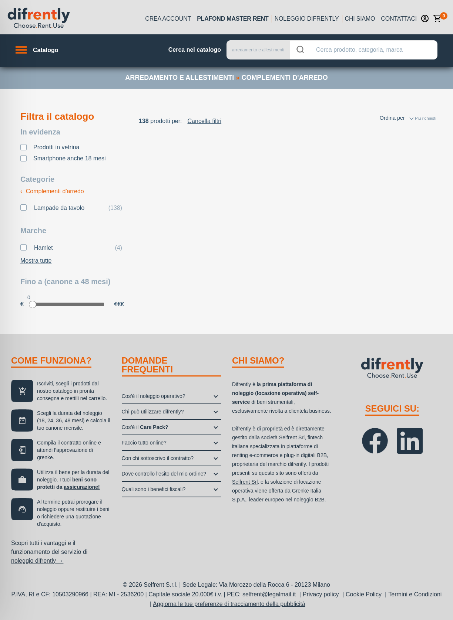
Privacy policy (321, 594)
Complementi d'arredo (52, 191)
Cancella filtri (205, 121)
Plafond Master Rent (233, 19)
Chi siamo (360, 19)
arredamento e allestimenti (179, 77)
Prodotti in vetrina (56, 147)
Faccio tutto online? (144, 443)
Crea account (168, 19)
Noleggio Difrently (307, 19)
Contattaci (399, 19)
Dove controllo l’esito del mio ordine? (164, 474)
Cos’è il (145, 427)
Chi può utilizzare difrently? (153, 412)
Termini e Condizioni (415, 594)
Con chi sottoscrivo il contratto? (158, 458)
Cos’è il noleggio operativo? (153, 396)
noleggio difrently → (37, 561)
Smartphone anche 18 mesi (69, 158)
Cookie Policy (364, 594)
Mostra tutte (35, 261)
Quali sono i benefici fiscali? (154, 489)
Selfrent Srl (292, 437)
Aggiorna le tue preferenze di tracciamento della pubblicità (229, 604)
